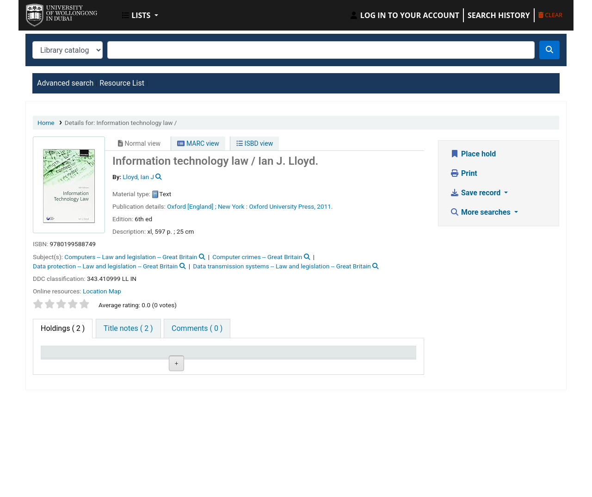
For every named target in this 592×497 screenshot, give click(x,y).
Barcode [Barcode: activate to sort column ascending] (371, 356)
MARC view (198, 143)
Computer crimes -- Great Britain (257, 257)
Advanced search (65, 83)
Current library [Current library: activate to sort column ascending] (130, 356)
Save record (476, 192)
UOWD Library (49, 13)
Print (463, 173)
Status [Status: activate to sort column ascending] (243, 356)
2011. (325, 206)
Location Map (102, 291)
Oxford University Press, (282, 206)
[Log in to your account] (404, 15)
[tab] (128, 328)
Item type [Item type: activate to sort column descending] (61, 356)
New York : (232, 206)
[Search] (549, 50)
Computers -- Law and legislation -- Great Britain (130, 257)
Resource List (121, 83)
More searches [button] (481, 212)
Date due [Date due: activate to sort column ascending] (310, 356)
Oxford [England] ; (191, 206)
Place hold (473, 153)
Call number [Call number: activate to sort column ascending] (190, 356)
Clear (550, 15)
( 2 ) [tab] (63, 328)
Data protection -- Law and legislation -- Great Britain (105, 266)
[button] (140, 15)
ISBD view (254, 143)
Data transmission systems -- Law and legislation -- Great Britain (282, 266)
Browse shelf (201, 387)
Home (46, 122)
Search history (499, 15)
